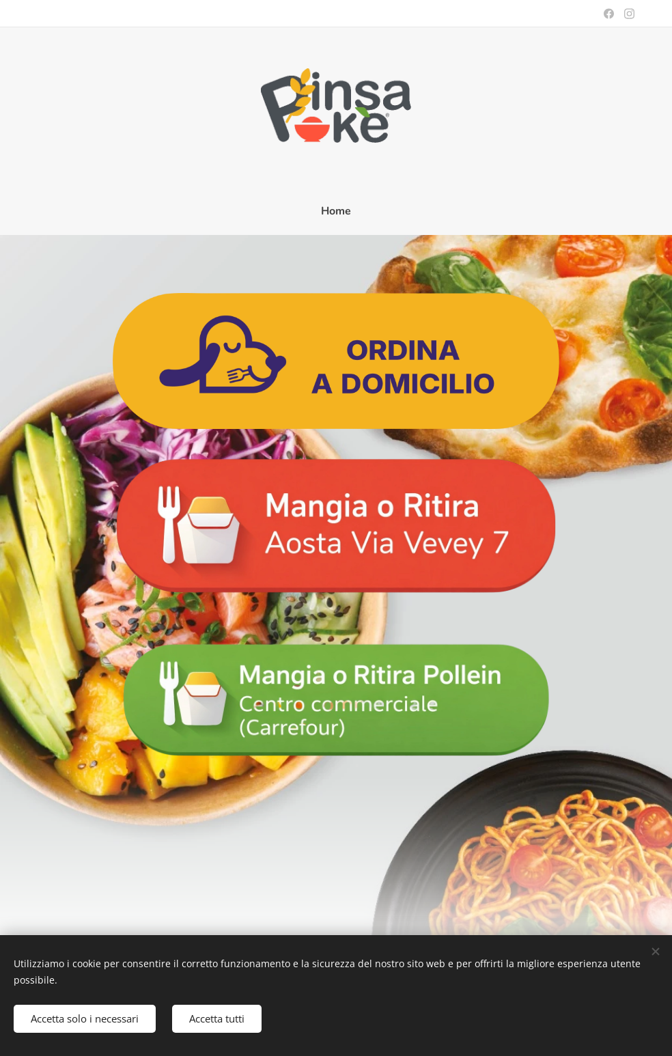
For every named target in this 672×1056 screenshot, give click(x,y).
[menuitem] (336, 211)
